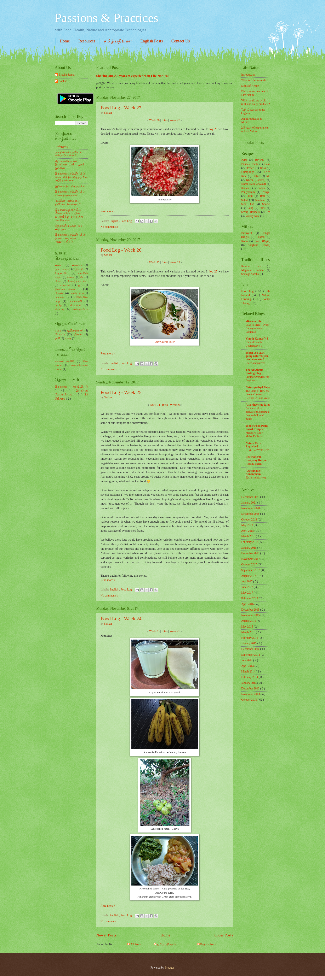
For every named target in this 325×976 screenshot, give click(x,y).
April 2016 (248, 604)
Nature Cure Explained (253, 445)
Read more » (108, 211)
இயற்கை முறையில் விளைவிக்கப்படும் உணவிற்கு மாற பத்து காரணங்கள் (69, 215)
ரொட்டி (59, 309)
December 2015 (250, 609)
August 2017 (249, 575)
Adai (244, 159)
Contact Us (180, 41)
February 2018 (250, 541)
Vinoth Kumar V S (257, 338)
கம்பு (58, 330)
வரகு (68, 338)
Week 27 (175, 262)
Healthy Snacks (254, 463)
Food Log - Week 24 (121, 618)
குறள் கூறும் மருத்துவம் (70, 186)
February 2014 (250, 677)
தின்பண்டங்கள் (65, 289)
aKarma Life (253, 321)
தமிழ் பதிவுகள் (118, 41)
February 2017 (250, 598)
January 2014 (249, 682)
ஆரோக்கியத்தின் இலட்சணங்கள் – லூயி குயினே (69, 164)
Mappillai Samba (252, 270)
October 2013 (249, 699)
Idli (268, 176)
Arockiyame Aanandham (253, 472)
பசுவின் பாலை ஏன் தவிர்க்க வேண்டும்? (68, 202)
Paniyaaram (248, 192)
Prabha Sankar (67, 74)
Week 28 (175, 120)
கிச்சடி (71, 277)
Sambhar (260, 200)
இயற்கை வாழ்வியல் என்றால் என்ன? (68, 154)
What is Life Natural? (253, 80)
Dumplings (247, 172)
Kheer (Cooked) (255, 180)
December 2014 (250, 649)
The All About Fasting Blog (254, 371)
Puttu (250, 196)
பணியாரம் (77, 293)
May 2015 (247, 626)
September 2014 (251, 654)
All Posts (134, 944)
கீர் (82, 277)
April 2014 (248, 666)
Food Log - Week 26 (121, 250)
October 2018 (249, 519)
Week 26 (154, 120)
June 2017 (247, 587)
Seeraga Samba (250, 274)
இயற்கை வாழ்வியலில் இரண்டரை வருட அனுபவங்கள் (70, 238)
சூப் (80, 285)
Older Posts (223, 935)
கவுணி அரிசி (64, 361)
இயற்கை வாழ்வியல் (71, 386)
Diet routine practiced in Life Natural (255, 93)
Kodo (244, 241)
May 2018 (247, 525)
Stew (263, 208)
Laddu (261, 188)
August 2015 (249, 620)
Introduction (248, 74)
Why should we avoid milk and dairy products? (255, 102)
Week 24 (154, 404)
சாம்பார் (65, 285)
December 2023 (250, 497)
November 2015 (251, 615)
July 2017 (247, 581)
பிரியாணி (75, 301)
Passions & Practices (106, 18)
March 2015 (248, 632)
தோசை (59, 293)
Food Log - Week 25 (121, 392)
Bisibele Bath (249, 164)
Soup (250, 208)
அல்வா (77, 265)
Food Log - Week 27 (121, 107)
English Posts (151, 41)
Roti (262, 196)
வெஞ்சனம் (80, 309)
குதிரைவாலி (75, 330)
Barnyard (246, 233)
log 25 (213, 129)
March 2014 (248, 671)
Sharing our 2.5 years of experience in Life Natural (132, 76)
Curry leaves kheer (165, 341)
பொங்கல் (76, 305)
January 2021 (249, 502)
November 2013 (251, 694)
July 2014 (247, 660)
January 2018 (249, 547)
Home (65, 41)
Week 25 (154, 262)
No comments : (109, 226)
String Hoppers (250, 211)
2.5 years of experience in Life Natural (254, 129)
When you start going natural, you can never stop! (257, 356)
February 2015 (250, 637)
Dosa (263, 168)
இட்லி (79, 269)
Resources (86, 41)
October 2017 (249, 564)
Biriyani (259, 159)
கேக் (58, 281)
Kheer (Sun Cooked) (253, 184)
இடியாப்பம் (62, 269)
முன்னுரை (61, 146)
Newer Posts (106, 935)
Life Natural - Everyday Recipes (256, 458)
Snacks (266, 204)
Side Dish (247, 204)
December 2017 (250, 553)
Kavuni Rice (251, 266)
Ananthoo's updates (258, 404)
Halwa (256, 176)
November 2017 (251, 558)
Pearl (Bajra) (262, 241)
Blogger (169, 967)
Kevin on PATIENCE (257, 450)
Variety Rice (252, 216)
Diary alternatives (255, 362)
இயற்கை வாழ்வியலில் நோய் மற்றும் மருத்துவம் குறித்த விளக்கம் (71, 177)
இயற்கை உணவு (256, 477)
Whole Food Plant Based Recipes (257, 427)
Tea (268, 211)
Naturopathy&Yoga (258, 387)
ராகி (57, 338)
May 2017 (247, 592)
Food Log (127, 221)
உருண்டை (62, 273)
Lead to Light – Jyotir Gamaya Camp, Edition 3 (257, 328)
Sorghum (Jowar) (259, 245)
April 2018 (248, 530)
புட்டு (58, 305)
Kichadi (245, 188)
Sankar (63, 81)
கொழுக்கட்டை (78, 281)
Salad (244, 200)
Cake (267, 164)
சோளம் (60, 334)
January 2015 (249, 643)
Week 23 (154, 631)
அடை (59, 265)
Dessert (250, 168)
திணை (78, 334)
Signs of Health (250, 85)
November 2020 (251, 508)
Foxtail (261, 237)
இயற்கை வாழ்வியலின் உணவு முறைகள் (70, 193)
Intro (164, 120)
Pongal (266, 192)
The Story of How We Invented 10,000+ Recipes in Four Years (257, 394)
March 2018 (248, 536)
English (114, 221)
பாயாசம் (60, 297)
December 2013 (250, 688)
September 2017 (251, 570)
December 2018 (250, 513)
